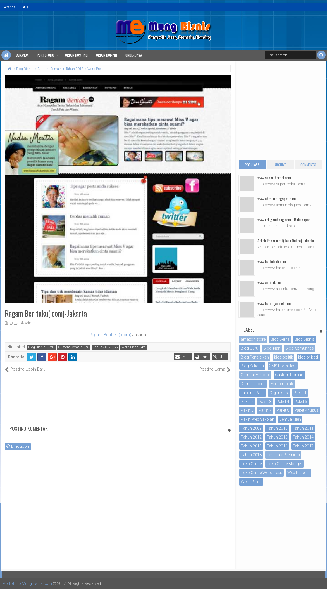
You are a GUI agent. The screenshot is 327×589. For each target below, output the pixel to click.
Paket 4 (282, 401)
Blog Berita (280, 339)
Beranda (9, 7)
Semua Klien (290, 419)
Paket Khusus (306, 410)
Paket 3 (265, 401)
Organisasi (279, 392)
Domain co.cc (253, 383)
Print (202, 356)
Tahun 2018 (251, 455)
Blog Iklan (271, 348)
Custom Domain (70, 347)
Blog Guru (249, 348)
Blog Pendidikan (255, 357)
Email (182, 356)
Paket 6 (247, 410)
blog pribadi (308, 357)
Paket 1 (300, 392)
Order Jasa (133, 55)
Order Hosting (76, 55)
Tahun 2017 (303, 446)
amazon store (253, 339)
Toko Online (251, 463)
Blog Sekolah (252, 366)
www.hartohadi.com (271, 261)
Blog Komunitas (299, 348)
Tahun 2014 (303, 437)
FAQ (25, 7)
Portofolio (45, 55)
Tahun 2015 (251, 446)
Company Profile (255, 375)
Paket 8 (282, 410)
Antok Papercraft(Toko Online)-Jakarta (285, 240)
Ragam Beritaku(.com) (110, 334)
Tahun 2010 (277, 428)
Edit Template (282, 383)
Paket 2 (247, 401)
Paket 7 (265, 410)
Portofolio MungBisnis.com (27, 583)
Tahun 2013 (277, 437)
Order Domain (106, 55)
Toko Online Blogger (284, 463)
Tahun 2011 (303, 428)
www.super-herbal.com (274, 177)
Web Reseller (298, 472)
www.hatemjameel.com (274, 303)
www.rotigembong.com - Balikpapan (283, 219)
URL (219, 356)
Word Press (130, 347)
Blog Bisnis (37, 347)
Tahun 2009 (251, 428)
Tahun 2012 (102, 347)
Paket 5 (300, 401)
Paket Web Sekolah (257, 419)
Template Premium (283, 455)
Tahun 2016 (277, 446)
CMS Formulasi (282, 366)
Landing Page (252, 392)
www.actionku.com (270, 282)
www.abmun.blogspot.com (276, 198)
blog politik (283, 357)
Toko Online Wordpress (261, 472)
